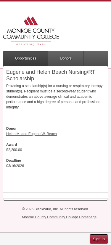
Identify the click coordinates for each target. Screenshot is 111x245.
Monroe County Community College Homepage (59, 217)
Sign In (99, 239)
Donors (66, 58)
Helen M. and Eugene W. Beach (31, 134)
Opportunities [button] (25, 58)
